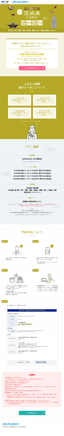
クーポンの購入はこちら (32, 68)
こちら (34, 121)
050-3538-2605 (22, 426)
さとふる (8, 257)
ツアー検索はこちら (32, 413)
